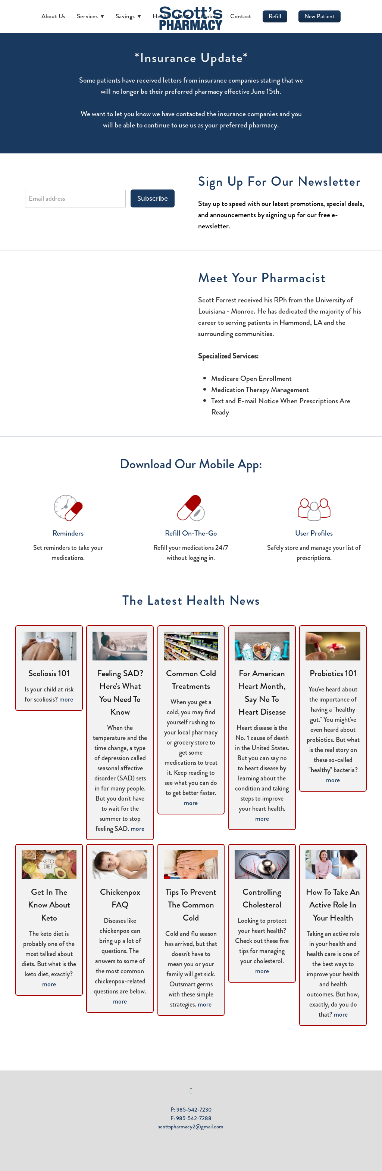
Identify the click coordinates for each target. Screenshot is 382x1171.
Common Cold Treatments (191, 680)
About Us (53, 16)
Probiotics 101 (333, 673)
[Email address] (75, 198)
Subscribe (152, 198)
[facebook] (191, 1091)
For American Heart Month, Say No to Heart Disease (262, 692)
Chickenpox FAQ (120, 898)
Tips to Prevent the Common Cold (191, 905)
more (66, 699)
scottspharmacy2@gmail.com (190, 1126)
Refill (275, 16)
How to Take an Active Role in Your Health (333, 905)
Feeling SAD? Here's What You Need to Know (120, 692)
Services (90, 16)
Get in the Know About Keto (49, 905)
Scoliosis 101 (49, 673)
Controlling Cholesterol (261, 898)
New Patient (319, 16)
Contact (240, 16)
